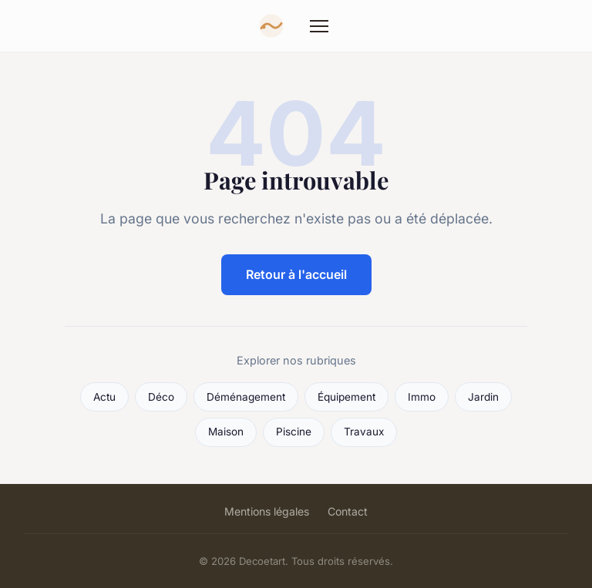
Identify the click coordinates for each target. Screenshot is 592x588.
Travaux (364, 431)
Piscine (293, 431)
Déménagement (246, 397)
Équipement (346, 397)
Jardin (483, 397)
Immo (422, 397)
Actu (104, 397)
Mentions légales (266, 511)
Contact (348, 511)
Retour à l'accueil (296, 274)
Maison (226, 431)
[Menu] (319, 26)
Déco (161, 397)
